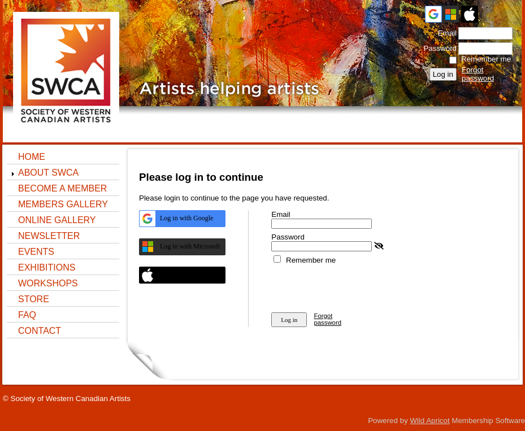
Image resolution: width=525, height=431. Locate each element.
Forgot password (478, 74)
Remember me (486, 59)
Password (438, 48)
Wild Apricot (429, 420)
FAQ (27, 315)
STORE (33, 299)
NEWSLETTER (49, 236)
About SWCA (48, 172)
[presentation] (357, 286)
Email (445, 33)
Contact (39, 331)
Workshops (48, 283)
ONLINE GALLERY (57, 220)
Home (31, 157)
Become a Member (62, 188)
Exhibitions (46, 267)
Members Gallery (63, 204)
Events (36, 251)
